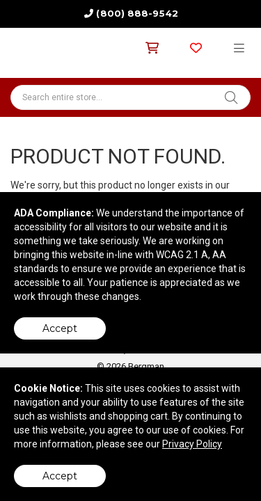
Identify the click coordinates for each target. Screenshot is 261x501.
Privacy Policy (192, 444)
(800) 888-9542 (136, 13)
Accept (59, 328)
